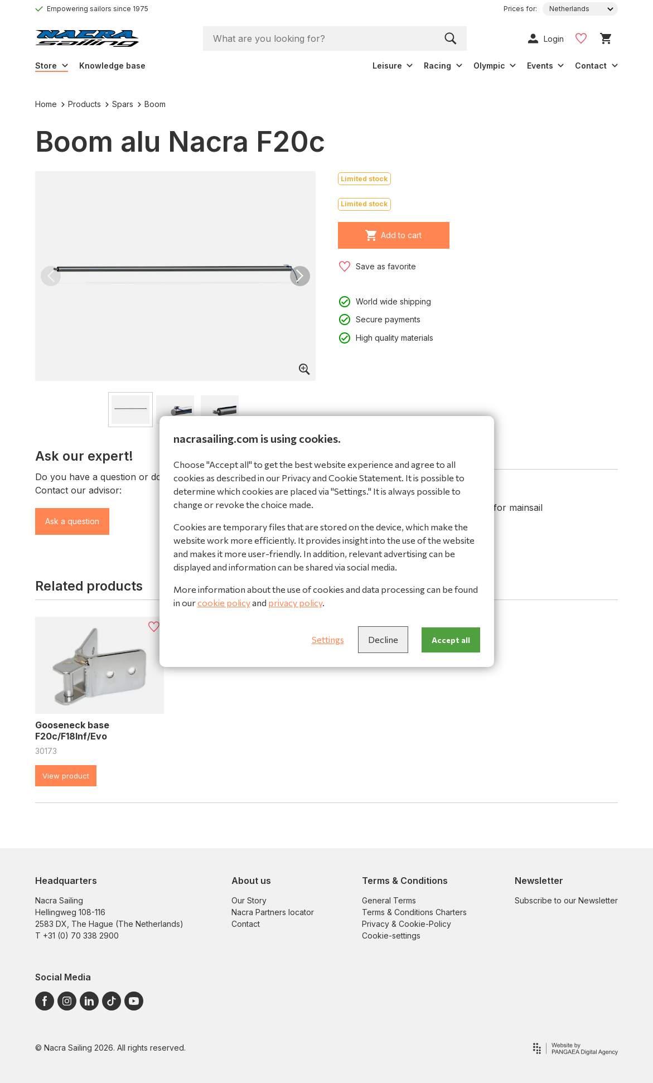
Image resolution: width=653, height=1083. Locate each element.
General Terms (389, 900)
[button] (51, 276)
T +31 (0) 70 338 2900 (77, 935)
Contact (245, 924)
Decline (383, 639)
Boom (152, 104)
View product (65, 775)
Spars (119, 104)
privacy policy (295, 602)
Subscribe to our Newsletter (566, 900)
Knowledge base (112, 65)
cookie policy (223, 602)
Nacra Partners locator (272, 912)
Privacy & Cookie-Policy (406, 924)
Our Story (249, 900)
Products (81, 104)
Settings (328, 639)
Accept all (451, 640)
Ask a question (72, 521)
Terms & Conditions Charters (414, 912)
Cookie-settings (391, 935)
